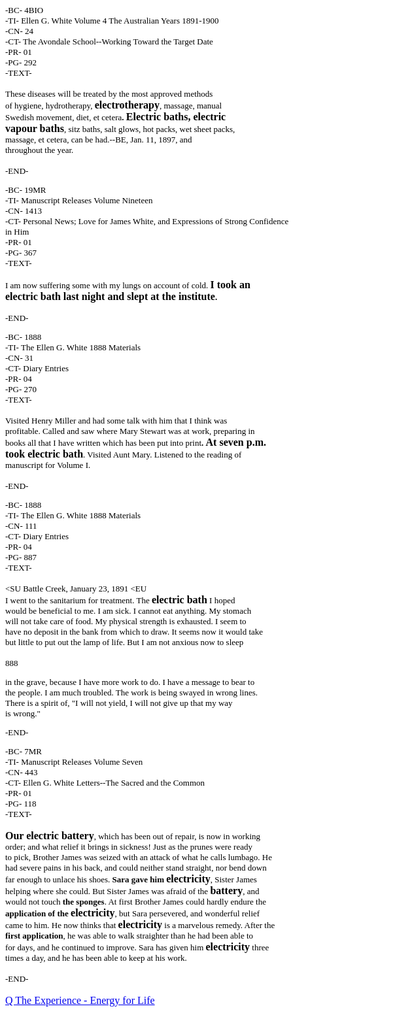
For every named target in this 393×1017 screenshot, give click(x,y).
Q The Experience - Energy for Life (80, 1000)
